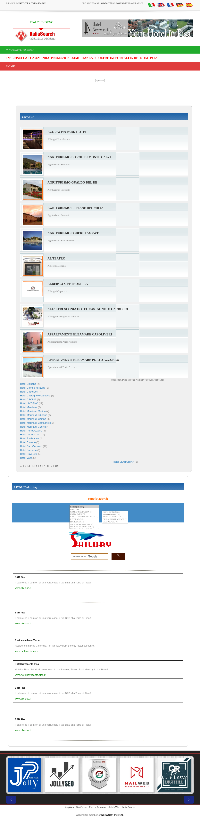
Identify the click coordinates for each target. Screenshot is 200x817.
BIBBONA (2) (84, 509)
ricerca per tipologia (115, 512)
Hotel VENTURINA (123, 461)
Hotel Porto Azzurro (31, 430)
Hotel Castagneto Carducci (35, 395)
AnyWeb (69, 807)
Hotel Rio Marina (29, 438)
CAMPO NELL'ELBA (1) (84, 512)
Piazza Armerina (97, 807)
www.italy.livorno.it (19, 50)
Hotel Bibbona (28, 383)
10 (56, 465)
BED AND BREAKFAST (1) (115, 519)
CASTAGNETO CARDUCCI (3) (84, 517)
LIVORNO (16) (84, 519)
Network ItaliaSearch (32, 3)
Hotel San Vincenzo (31, 446)
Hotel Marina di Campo (33, 418)
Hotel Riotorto (28, 442)
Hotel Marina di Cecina (33, 426)
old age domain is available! (112, 3)
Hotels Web (114, 807)
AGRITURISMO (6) (115, 514)
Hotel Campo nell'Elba (32, 387)
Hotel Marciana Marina (33, 411)
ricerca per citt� (84, 506)
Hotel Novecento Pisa (27, 664)
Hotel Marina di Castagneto (35, 422)
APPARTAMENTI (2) (115, 517)
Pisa (78, 807)
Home (10, 66)
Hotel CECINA (28, 399)
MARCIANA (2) (84, 522)
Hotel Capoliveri (29, 391)
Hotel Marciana (28, 407)
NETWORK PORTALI (112, 815)
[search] (88, 556)
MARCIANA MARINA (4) (84, 524)
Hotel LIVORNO (29, 403)
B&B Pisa (20, 577)
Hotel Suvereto (28, 454)
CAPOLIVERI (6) (84, 514)
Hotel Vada (26, 457)
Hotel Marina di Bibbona (33, 415)
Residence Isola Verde (27, 640)
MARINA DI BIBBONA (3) (84, 527)
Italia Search (128, 807)
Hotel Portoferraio (30, 434)
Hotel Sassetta (28, 450)
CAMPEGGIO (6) (115, 522)
